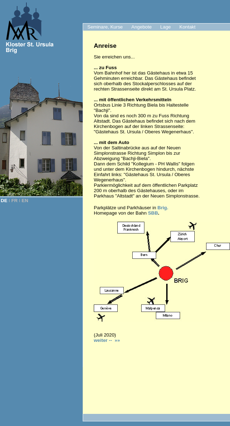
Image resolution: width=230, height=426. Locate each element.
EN (25, 200)
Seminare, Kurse (105, 27)
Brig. (163, 207)
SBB (153, 213)
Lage (165, 27)
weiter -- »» (107, 340)
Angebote (141, 27)
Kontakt (187, 27)
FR (14, 200)
